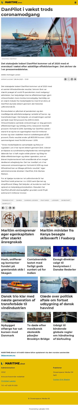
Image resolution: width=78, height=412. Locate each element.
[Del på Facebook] (65, 79)
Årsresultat (8, 200)
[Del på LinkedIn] (71, 79)
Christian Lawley (8, 381)
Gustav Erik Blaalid (61, 380)
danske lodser (31, 200)
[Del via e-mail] (75, 79)
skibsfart (65, 200)
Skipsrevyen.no (8, 355)
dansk (19, 200)
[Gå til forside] (12, 2)
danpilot (6, 203)
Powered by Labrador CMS (39, 409)
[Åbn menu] (75, 2)
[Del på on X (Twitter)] (68, 79)
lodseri (55, 200)
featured (45, 200)
